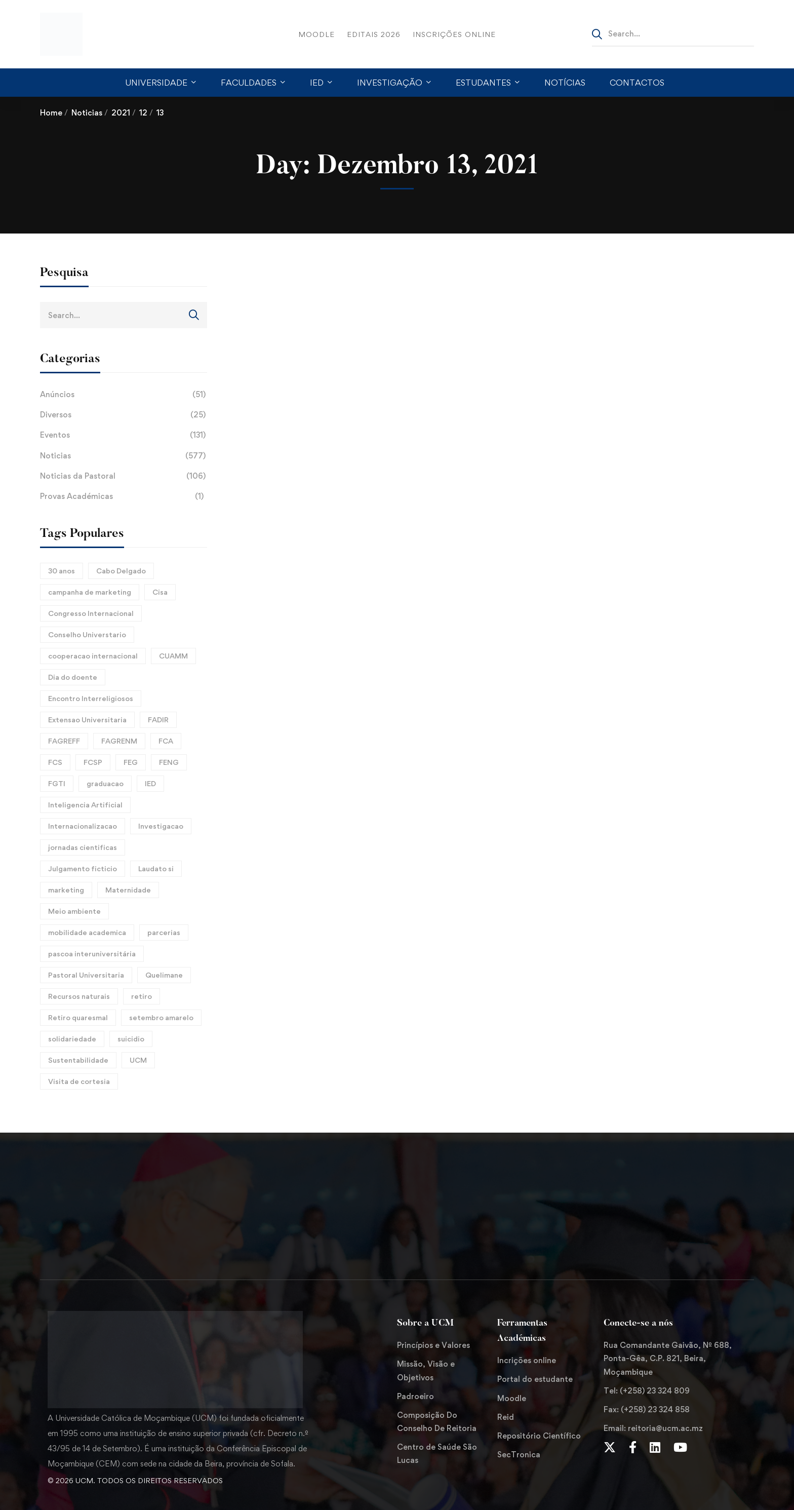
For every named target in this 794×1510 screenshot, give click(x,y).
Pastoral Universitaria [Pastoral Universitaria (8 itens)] (86, 975)
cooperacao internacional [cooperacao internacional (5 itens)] (93, 655)
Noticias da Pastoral (123, 476)
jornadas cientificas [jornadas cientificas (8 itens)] (82, 847)
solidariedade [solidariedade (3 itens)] (72, 1038)
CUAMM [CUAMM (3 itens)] (173, 655)
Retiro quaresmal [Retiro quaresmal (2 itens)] (78, 1017)
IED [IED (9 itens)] (150, 783)
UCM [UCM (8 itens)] (138, 1060)
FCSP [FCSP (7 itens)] (93, 762)
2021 (120, 113)
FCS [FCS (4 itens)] (55, 762)
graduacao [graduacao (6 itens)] (105, 783)
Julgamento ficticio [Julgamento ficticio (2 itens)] (82, 868)
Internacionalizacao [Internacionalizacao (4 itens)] (82, 826)
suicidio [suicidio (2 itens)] (130, 1038)
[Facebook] (632, 1447)
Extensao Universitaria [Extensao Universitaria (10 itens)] (87, 719)
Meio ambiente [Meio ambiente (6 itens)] (74, 911)
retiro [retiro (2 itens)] (141, 996)
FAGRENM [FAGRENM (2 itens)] (119, 741)
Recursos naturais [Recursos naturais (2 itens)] (79, 996)
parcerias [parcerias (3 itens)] (163, 932)
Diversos (123, 414)
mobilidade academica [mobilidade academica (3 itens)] (87, 932)
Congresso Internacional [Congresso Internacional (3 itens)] (91, 613)
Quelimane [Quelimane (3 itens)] (164, 975)
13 (160, 113)
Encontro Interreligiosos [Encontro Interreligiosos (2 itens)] (90, 698)
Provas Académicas (123, 496)
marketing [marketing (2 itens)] (66, 889)
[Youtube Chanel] (680, 1447)
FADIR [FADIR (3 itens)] (158, 719)
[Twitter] (609, 1447)
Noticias (86, 113)
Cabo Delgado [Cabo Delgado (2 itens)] (121, 570)
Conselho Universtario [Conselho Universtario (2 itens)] (87, 634)
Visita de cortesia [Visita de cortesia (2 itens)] (79, 1081)
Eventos (123, 435)
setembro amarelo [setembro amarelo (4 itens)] (161, 1017)
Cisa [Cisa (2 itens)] (160, 592)
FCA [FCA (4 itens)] (165, 741)
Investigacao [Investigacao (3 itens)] (160, 826)
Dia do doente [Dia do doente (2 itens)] (72, 677)
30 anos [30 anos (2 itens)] (61, 570)
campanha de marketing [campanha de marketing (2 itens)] (89, 592)
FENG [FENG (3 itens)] (169, 762)
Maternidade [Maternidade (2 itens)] (128, 889)
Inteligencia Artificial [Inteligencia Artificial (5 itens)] (85, 804)
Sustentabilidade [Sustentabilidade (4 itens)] (78, 1060)
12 (143, 113)
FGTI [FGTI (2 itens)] (56, 783)
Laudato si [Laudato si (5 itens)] (156, 868)
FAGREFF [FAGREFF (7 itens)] (64, 741)
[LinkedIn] (655, 1447)
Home (51, 113)
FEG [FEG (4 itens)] (131, 762)
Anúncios (123, 394)
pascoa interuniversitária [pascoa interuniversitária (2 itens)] (92, 953)
